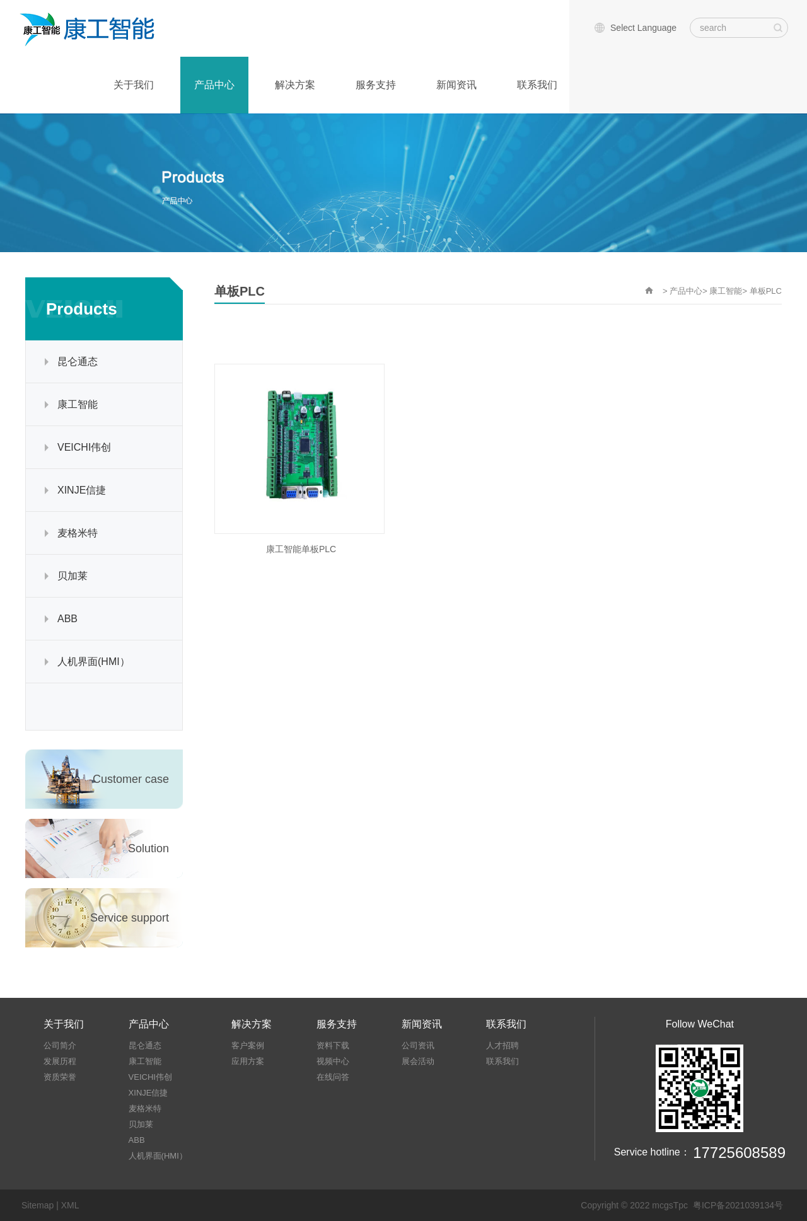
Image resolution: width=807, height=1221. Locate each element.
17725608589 (739, 1152)
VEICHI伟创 (84, 447)
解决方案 (295, 84)
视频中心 (332, 1061)
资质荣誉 (60, 1077)
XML (70, 1205)
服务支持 (376, 84)
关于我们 (133, 84)
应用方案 (247, 1061)
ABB (67, 618)
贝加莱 (72, 575)
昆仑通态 (77, 361)
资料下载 (332, 1045)
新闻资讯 (456, 84)
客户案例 (247, 1045)
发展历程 (60, 1061)
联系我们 (537, 84)
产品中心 (214, 84)
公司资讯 (418, 1045)
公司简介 (60, 1045)
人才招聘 (502, 1045)
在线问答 (332, 1077)
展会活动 (418, 1061)
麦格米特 (77, 533)
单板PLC (766, 291)
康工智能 (77, 404)
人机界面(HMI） (93, 661)
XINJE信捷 (81, 490)
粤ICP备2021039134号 (738, 1205)
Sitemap (37, 1205)
